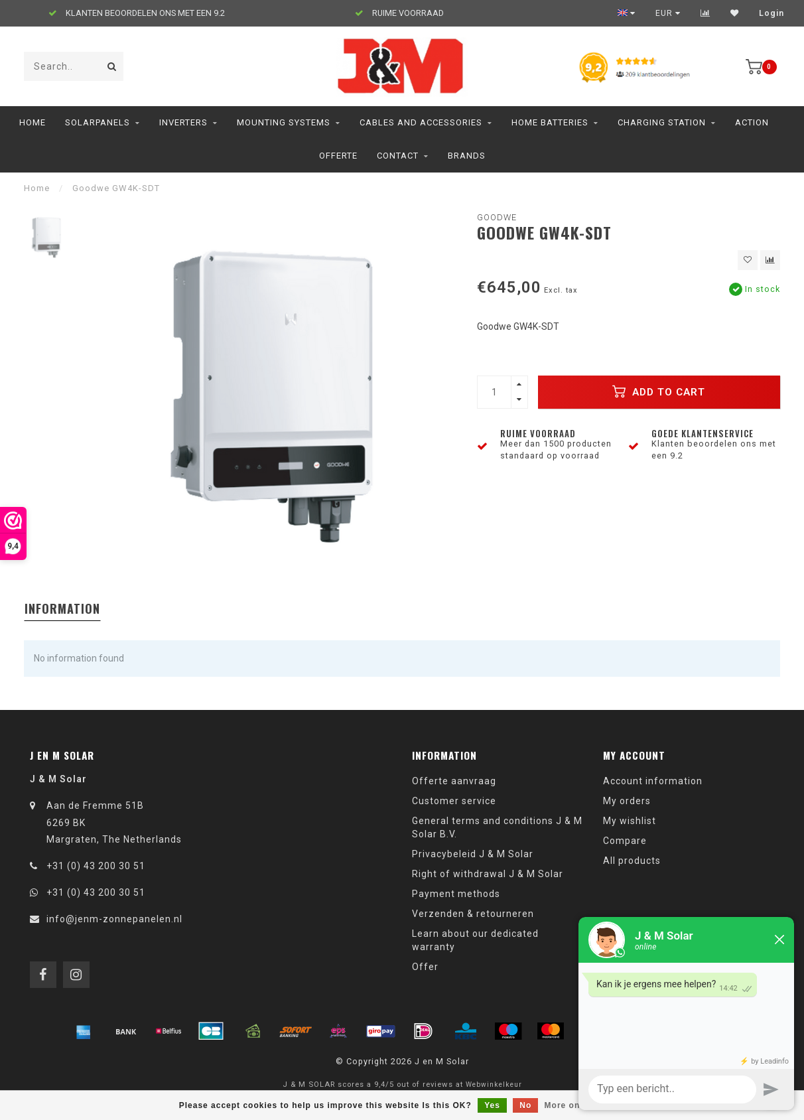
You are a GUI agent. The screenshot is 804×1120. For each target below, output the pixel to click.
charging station (662, 122)
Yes (492, 1105)
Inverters (183, 122)
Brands (467, 156)
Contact (398, 156)
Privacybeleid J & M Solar (472, 854)
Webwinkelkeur (494, 1084)
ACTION (752, 122)
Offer (425, 966)
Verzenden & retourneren (473, 913)
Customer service (454, 801)
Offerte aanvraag (454, 781)
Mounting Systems (283, 122)
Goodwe (497, 217)
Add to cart (658, 391)
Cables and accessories (421, 122)
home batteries (549, 122)
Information (62, 608)
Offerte (338, 156)
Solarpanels (97, 122)
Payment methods (456, 893)
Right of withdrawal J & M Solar (487, 874)
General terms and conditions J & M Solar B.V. (497, 827)
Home (32, 122)
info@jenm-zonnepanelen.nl (114, 919)
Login (771, 13)
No (525, 1105)
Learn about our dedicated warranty (475, 940)
